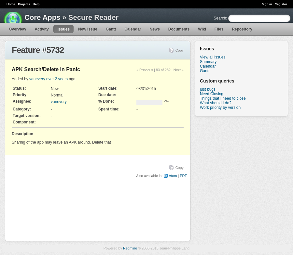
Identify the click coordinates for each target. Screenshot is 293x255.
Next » (179, 70)
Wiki (202, 29)
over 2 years (57, 79)
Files (219, 29)
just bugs (208, 89)
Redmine (130, 248)
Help (36, 4)
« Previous (144, 70)
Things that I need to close (223, 98)
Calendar (132, 29)
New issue (87, 29)
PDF (183, 176)
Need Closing (211, 94)
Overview (17, 29)
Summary (208, 61)
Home (11, 4)
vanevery (37, 79)
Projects (24, 4)
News (155, 29)
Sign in (267, 4)
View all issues (212, 57)
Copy (179, 50)
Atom (173, 176)
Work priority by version (220, 107)
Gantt (111, 29)
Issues (64, 29)
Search (220, 18)
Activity (42, 29)
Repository (242, 29)
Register (281, 4)
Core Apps (42, 17)
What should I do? (215, 103)
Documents (178, 29)
